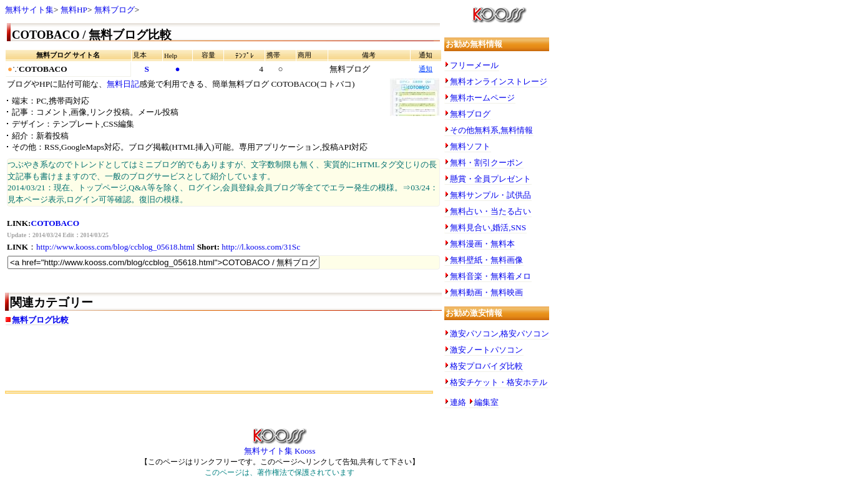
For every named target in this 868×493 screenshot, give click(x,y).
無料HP (74, 9)
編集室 (486, 402)
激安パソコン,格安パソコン (499, 333)
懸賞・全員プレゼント (490, 178)
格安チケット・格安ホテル (498, 382)
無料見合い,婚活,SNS (488, 227)
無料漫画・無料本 (482, 243)
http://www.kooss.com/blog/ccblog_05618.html (115, 246)
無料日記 (123, 84)
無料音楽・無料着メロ (490, 276)
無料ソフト (470, 146)
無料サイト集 (29, 9)
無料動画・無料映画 (486, 292)
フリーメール (474, 65)
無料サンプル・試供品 (490, 195)
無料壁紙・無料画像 (486, 260)
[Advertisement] (151, 362)
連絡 (458, 402)
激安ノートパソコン (486, 349)
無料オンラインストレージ (498, 81)
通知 (425, 69)
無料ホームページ (482, 97)
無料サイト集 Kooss (280, 447)
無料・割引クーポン (486, 162)
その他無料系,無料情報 (491, 130)
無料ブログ (114, 9)
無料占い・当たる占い (490, 211)
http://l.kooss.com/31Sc (261, 246)
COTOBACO (55, 223)
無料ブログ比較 (40, 320)
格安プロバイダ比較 (486, 366)
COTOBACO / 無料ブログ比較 (92, 34)
